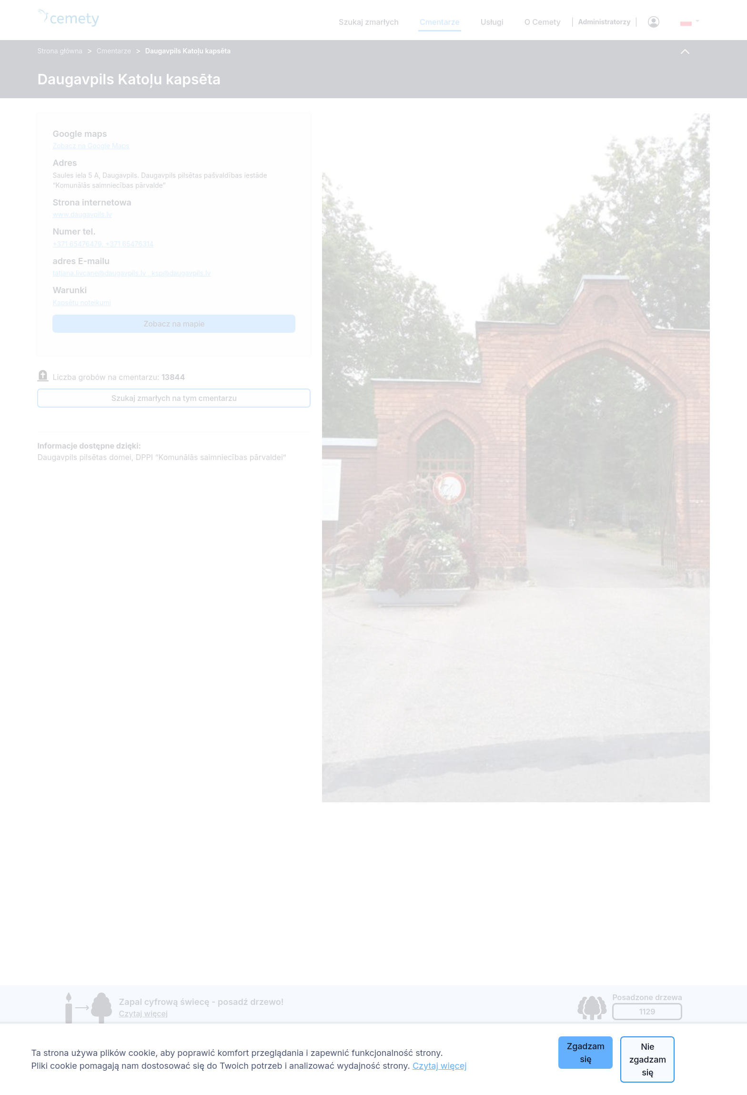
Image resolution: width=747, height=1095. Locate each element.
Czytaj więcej (440, 1066)
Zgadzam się (586, 1052)
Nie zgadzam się (647, 1059)
